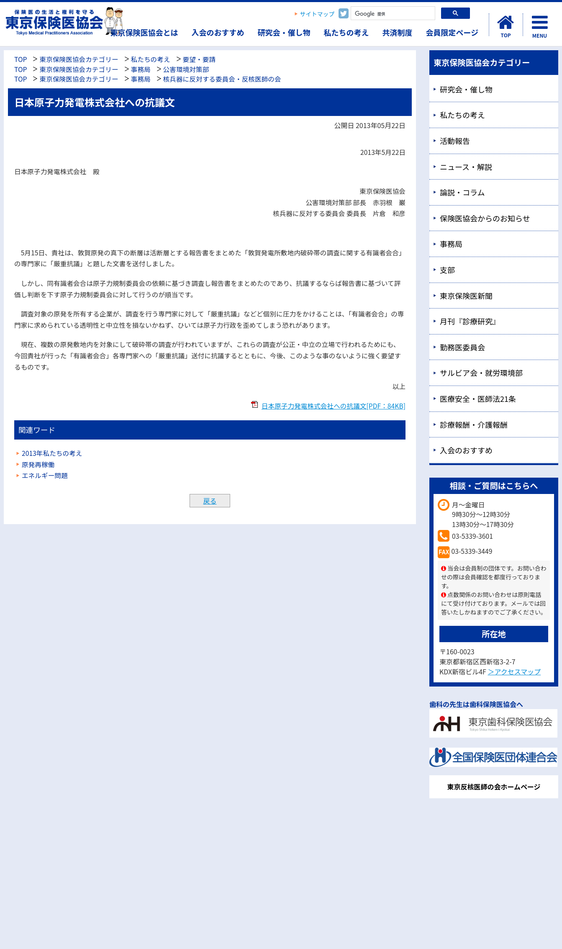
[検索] (392, 14)
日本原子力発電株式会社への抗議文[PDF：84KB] (333, 406)
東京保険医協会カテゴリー (78, 59)
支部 (447, 269)
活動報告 (455, 140)
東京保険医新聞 (466, 295)
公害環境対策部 (186, 69)
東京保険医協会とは (144, 32)
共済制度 (397, 32)
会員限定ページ (452, 32)
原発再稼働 (38, 464)
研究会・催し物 (284, 32)
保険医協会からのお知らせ (485, 218)
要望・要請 (199, 59)
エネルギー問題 (45, 475)
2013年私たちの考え (52, 453)
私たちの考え (346, 32)
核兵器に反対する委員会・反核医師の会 (222, 79)
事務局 (141, 69)
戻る (209, 501)
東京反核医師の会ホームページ (493, 787)
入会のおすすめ (218, 32)
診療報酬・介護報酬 (474, 424)
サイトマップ (317, 14)
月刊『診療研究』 (470, 321)
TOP (20, 59)
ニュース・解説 (466, 166)
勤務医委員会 (462, 347)
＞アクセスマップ (514, 671)
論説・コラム (462, 192)
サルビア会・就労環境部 (481, 372)
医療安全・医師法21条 (478, 398)
